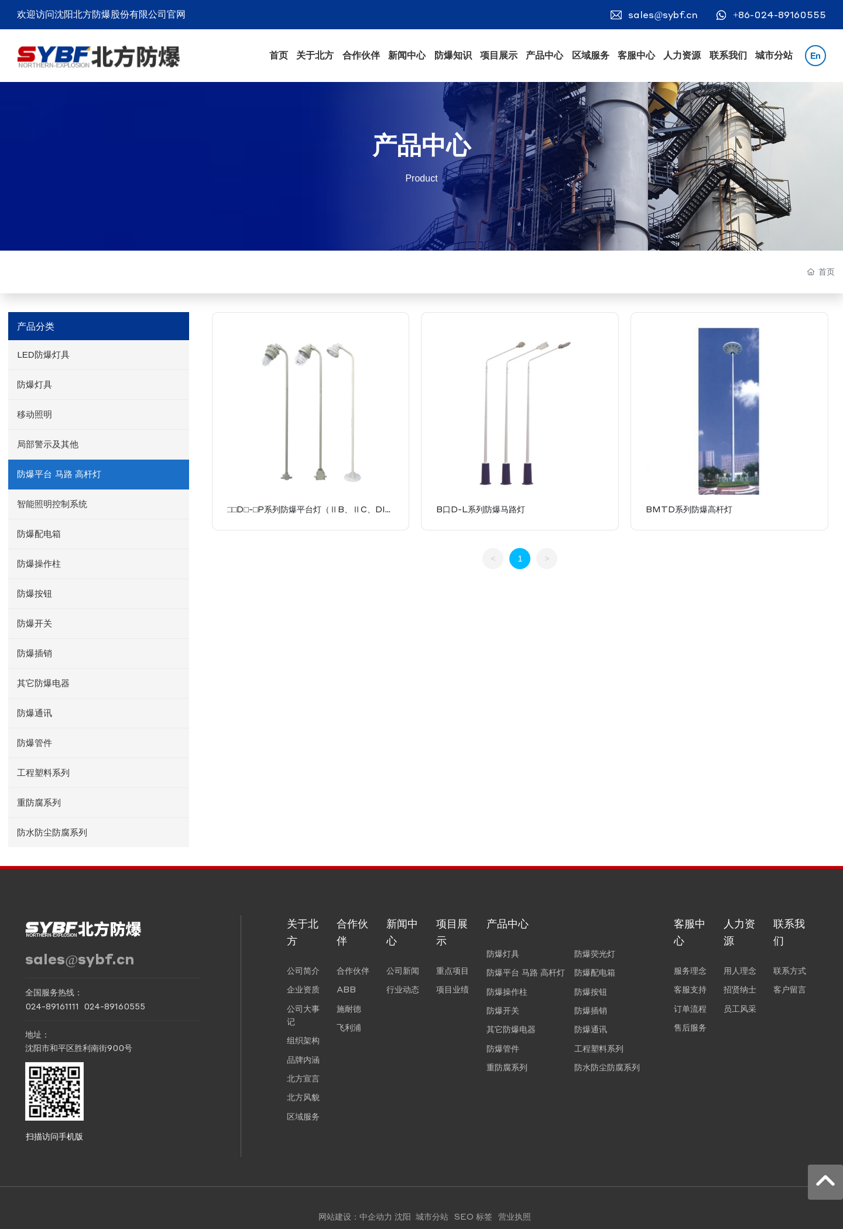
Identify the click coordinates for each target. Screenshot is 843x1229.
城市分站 (432, 1216)
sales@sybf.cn (663, 14)
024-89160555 (114, 1006)
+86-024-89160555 (779, 14)
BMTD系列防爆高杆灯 (689, 509)
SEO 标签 (473, 1216)
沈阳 (403, 1216)
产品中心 (421, 145)
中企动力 (375, 1216)
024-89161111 (52, 1006)
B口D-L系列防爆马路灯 (480, 509)
